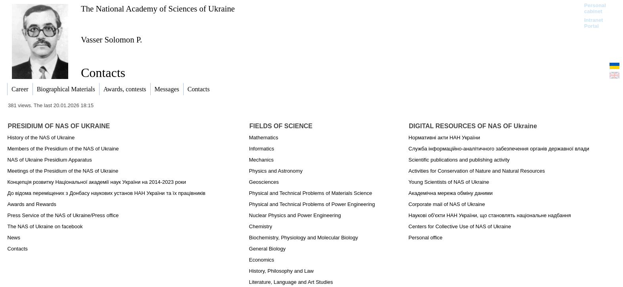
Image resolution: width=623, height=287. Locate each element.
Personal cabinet (595, 8)
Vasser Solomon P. (111, 39)
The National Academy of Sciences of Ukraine (158, 8)
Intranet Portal (593, 23)
